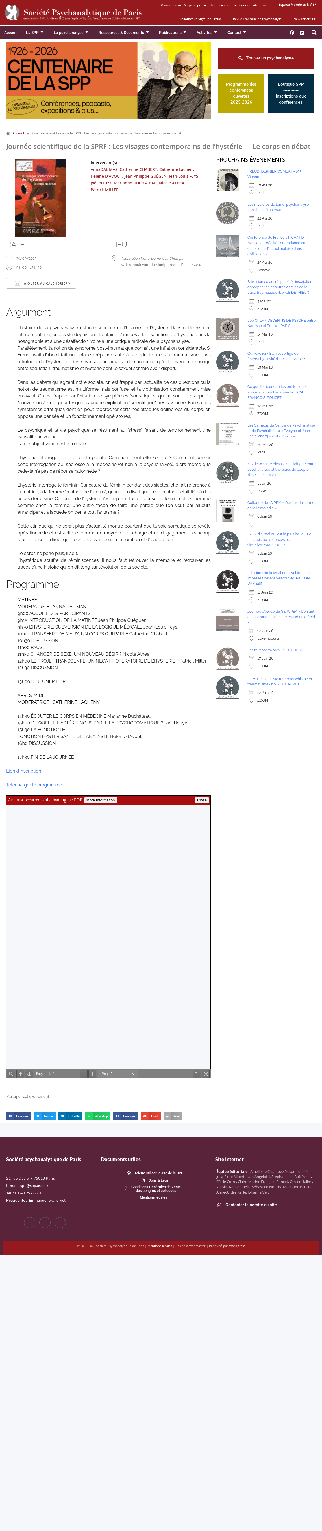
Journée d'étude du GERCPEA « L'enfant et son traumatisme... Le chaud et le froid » (281, 616)
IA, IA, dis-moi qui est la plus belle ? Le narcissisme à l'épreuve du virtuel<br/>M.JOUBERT (279, 539)
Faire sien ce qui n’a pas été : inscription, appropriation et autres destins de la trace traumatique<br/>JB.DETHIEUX (280, 286)
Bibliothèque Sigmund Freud (200, 19)
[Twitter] (45, 1222)
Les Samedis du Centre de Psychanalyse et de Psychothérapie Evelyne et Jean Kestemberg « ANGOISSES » (281, 430)
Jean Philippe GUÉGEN (145, 176)
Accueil (11, 32)
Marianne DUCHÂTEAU (135, 183)
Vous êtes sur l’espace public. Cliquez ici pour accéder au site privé (214, 5)
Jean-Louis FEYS (183, 176)
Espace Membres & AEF (297, 4)
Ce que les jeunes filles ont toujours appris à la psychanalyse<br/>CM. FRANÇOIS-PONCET (277, 391)
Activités (207, 32)
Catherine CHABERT (138, 169)
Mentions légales (159, 1246)
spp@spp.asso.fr (34, 1185)
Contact (236, 32)
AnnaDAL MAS (104, 169)
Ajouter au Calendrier (41, 283)
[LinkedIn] (60, 1222)
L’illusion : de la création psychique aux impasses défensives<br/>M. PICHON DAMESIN (279, 578)
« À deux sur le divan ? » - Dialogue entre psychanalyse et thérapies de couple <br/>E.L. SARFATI (281, 469)
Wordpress (237, 1246)
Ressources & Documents (124, 32)
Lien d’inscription (23, 771)
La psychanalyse (71, 32)
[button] (314, 32)
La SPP (34, 32)
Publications (172, 32)
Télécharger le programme (34, 785)
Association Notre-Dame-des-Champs (152, 258)
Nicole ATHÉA (171, 183)
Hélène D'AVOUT (106, 176)
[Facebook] (29, 1222)
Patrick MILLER (105, 189)
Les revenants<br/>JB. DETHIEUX (275, 650)
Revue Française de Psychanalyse (257, 19)
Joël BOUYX (101, 183)
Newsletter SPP (304, 19)
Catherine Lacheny (177, 169)
